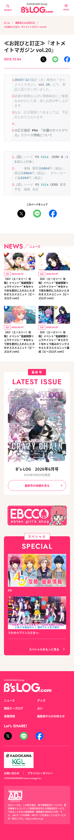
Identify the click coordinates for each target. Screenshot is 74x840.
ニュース (9, 700)
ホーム (7, 22)
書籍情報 (9, 716)
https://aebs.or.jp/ (34, 818)
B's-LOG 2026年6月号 (37, 469)
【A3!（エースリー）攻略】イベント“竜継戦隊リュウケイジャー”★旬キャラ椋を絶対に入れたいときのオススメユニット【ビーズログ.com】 (19, 341)
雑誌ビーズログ (13, 708)
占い (40, 708)
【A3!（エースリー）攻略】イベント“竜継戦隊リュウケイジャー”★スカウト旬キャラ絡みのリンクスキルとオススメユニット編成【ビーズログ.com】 (53, 341)
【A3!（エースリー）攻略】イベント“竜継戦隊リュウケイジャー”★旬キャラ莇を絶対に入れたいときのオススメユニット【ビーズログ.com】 (53, 288)
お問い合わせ (11, 773)
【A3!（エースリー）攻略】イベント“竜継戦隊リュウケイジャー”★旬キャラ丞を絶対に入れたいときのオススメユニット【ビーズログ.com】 (19, 288)
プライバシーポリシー (40, 773)
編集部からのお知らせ (25, 22)
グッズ (41, 700)
